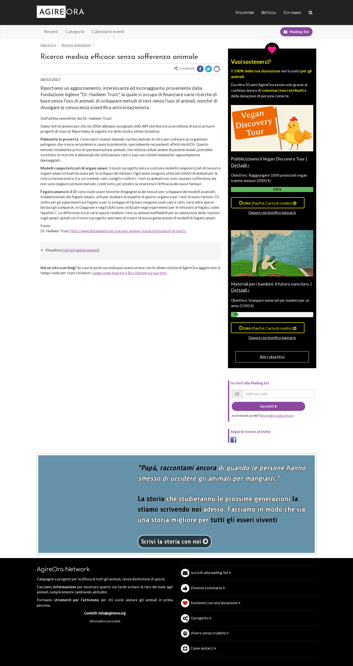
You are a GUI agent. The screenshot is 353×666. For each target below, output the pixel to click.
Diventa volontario (208, 588)
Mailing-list (296, 31)
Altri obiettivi (272, 357)
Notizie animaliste (76, 45)
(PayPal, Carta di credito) (267, 203)
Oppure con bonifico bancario (272, 212)
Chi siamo (292, 12)
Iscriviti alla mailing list (211, 572)
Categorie (74, 31)
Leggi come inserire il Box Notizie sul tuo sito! (129, 273)
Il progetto (201, 618)
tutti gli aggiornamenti (81, 250)
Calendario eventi (108, 31)
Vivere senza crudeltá (210, 633)
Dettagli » (240, 165)
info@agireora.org (112, 613)
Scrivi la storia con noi (174, 541)
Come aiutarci (203, 648)
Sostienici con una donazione (215, 603)
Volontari (244, 12)
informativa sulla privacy (277, 416)
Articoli (268, 12)
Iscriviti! (268, 406)
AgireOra (48, 45)
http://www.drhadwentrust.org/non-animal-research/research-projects (128, 231)
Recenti (51, 31)
